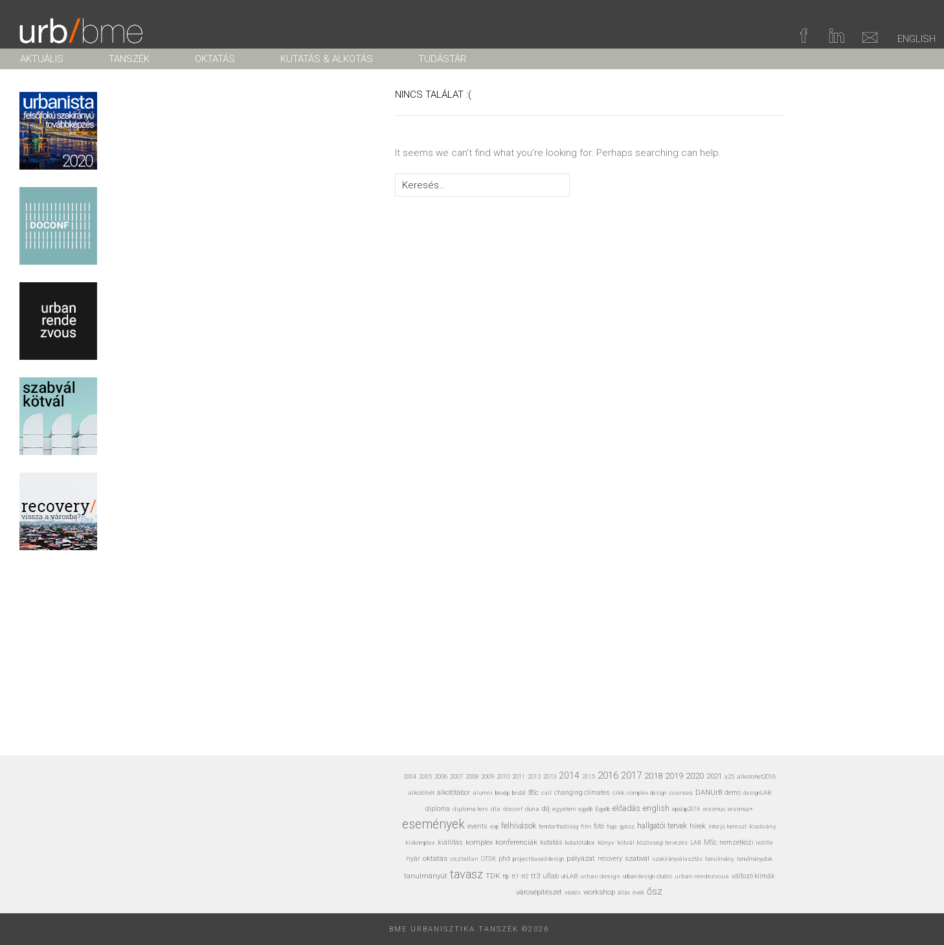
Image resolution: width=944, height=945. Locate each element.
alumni (483, 792)
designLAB (757, 792)
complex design (646, 792)
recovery (610, 858)
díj (546, 809)
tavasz (466, 874)
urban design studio (647, 876)
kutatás (551, 842)
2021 (714, 776)
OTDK (488, 859)
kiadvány (762, 826)
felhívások (518, 825)
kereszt (737, 826)
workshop (599, 892)
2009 (487, 776)
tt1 (515, 876)
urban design (600, 876)
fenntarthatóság (558, 826)
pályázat (581, 858)
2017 (631, 775)
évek (638, 892)
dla (495, 808)
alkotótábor (453, 792)
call (546, 792)
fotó (599, 826)
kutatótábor (580, 842)
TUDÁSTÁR (442, 59)
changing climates (582, 792)
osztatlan (464, 858)
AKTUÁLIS (41, 59)
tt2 (524, 876)
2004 (409, 776)
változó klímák (753, 876)
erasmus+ (740, 808)
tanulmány (719, 858)
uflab (551, 876)
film (586, 826)
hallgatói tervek (662, 825)
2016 (608, 775)
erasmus (714, 808)
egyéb (585, 809)
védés (573, 892)
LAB (695, 842)
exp (494, 826)
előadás (626, 808)
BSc (533, 792)
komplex (479, 842)
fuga (612, 826)
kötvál (626, 842)
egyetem (564, 808)
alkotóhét (421, 792)
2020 (695, 775)
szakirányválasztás (677, 859)
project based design (538, 859)
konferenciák (516, 842)
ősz (654, 891)
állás (624, 892)
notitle (764, 842)
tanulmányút (425, 876)
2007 (456, 776)
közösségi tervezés (662, 842)
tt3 (535, 876)
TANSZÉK (129, 59)
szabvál (637, 858)
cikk (618, 792)
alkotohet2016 (756, 776)
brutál (519, 793)
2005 (425, 776)
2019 (674, 776)
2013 (549, 776)
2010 (503, 776)
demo (733, 792)
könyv (606, 842)
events (477, 826)
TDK (493, 875)
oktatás (435, 858)
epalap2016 (686, 809)
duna (532, 808)
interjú (716, 826)
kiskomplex (420, 842)
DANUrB (708, 792)
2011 (518, 776)
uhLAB (569, 876)
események (433, 824)
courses (681, 792)
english (656, 808)
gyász (627, 826)
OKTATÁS (215, 59)
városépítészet (539, 892)
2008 (472, 776)
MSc (710, 842)
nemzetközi (736, 842)
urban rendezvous (702, 876)
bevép (502, 792)
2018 (653, 776)
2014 (569, 775)
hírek (698, 825)
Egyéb (602, 808)
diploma (437, 808)
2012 (534, 776)
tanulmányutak (754, 858)
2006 (440, 776)
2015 (588, 776)
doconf (513, 808)
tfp (505, 876)
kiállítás (450, 842)
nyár (413, 858)
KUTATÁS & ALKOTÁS (326, 59)
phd (504, 858)
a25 (729, 776)
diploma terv (470, 808)
